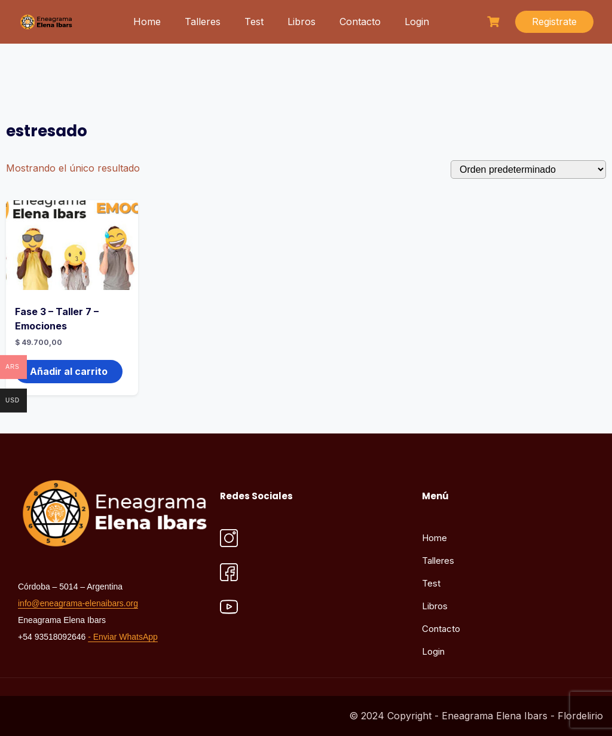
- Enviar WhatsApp (123, 637)
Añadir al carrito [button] (69, 371)
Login (417, 22)
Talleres (203, 22)
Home (147, 22)
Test (254, 22)
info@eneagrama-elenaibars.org (78, 603)
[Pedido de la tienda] (528, 169)
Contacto (360, 22)
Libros (301, 22)
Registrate (554, 22)
